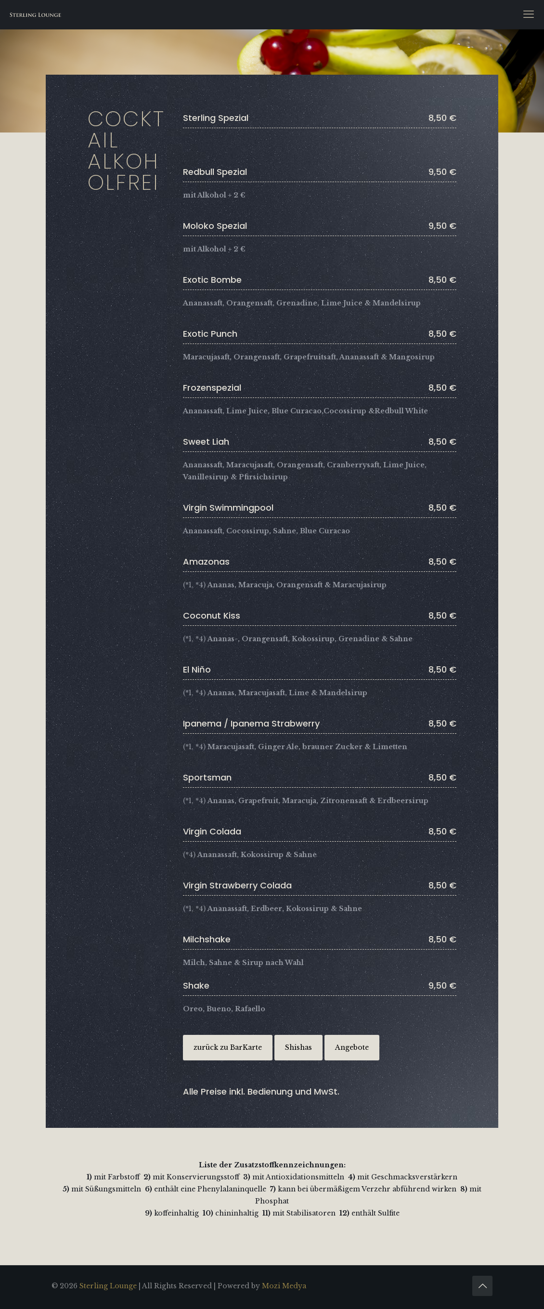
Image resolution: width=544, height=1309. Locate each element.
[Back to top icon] (482, 1286)
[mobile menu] (528, 14)
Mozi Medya (284, 1286)
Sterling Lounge (108, 1286)
